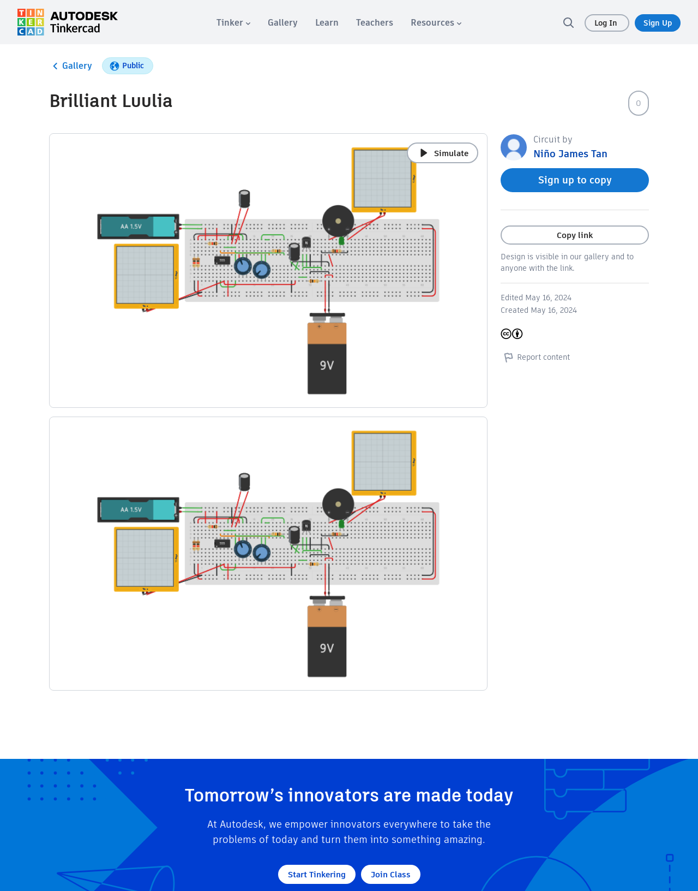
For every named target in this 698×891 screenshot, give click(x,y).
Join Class (391, 874)
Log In (606, 22)
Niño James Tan (570, 154)
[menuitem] (233, 22)
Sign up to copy (575, 180)
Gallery (70, 66)
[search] (568, 22)
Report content (535, 357)
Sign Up (657, 22)
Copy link (575, 235)
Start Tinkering (317, 874)
